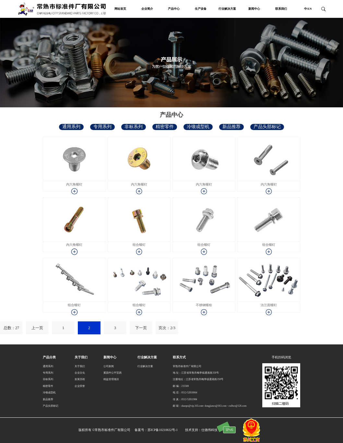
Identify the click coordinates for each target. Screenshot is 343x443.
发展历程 (80, 379)
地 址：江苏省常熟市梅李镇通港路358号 (196, 372)
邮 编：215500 (181, 386)
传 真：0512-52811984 (185, 399)
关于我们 (80, 366)
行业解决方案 (227, 8)
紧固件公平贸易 (112, 372)
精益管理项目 (111, 379)
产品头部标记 (267, 126)
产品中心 (174, 8)
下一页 (141, 328)
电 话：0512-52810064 (185, 392)
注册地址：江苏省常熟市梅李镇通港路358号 (198, 379)
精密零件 (165, 126)
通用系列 (71, 126)
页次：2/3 (167, 328)
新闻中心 (254, 8)
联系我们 (281, 8)
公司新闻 (108, 366)
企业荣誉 (80, 386)
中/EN (308, 8)
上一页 (37, 328)
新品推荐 (231, 126)
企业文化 (80, 372)
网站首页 (120, 8)
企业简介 (147, 8)
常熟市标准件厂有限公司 (187, 366)
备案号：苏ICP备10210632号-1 (156, 430)
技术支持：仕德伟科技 (201, 430)
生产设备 (201, 8)
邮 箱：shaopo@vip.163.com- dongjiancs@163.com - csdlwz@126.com (209, 405)
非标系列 (133, 126)
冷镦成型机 (198, 126)
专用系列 (102, 126)
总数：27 (11, 328)
